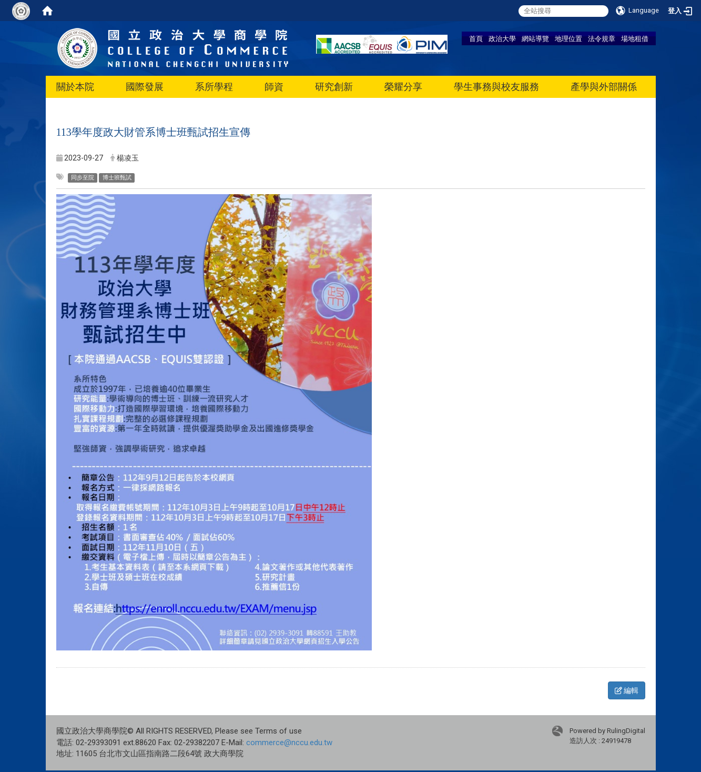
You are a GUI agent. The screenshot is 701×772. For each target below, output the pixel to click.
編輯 (626, 690)
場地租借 (634, 38)
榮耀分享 (403, 86)
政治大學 (502, 38)
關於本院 (75, 86)
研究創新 (334, 86)
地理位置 (568, 38)
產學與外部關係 (604, 86)
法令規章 (601, 38)
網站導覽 (535, 38)
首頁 (476, 38)
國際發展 (145, 86)
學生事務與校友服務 (496, 86)
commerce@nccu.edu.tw (289, 742)
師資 (274, 86)
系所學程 (214, 86)
